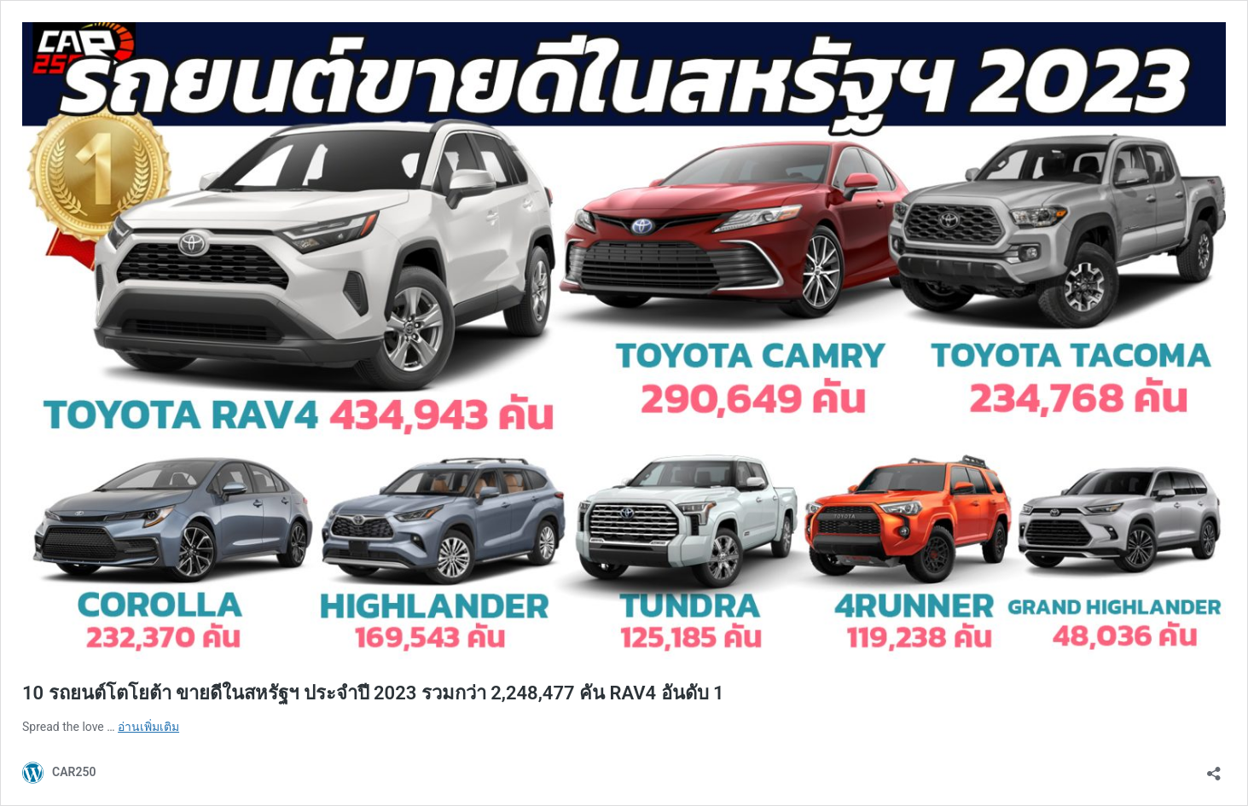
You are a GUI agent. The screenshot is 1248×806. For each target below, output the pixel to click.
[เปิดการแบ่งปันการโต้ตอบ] (1214, 768)
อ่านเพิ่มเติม (148, 727)
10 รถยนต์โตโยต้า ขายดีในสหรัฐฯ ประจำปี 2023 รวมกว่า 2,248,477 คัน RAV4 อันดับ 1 (373, 693)
